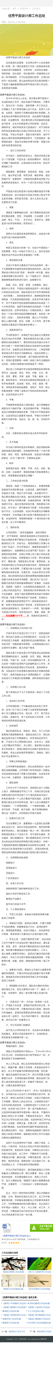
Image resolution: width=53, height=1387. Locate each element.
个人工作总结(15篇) (35, 1311)
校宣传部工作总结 (44, 1331)
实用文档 (24, 9)
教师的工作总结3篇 (11, 1311)
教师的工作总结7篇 (11, 1323)
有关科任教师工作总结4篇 (38, 1303)
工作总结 (35, 9)
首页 (14, 9)
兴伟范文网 (22, 1339)
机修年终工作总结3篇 (12, 1319)
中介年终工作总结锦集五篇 (39, 1323)
